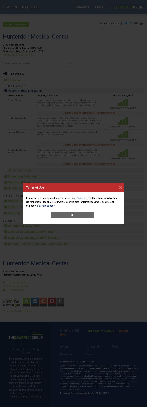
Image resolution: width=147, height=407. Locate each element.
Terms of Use (84, 198)
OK (72, 215)
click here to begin (46, 205)
